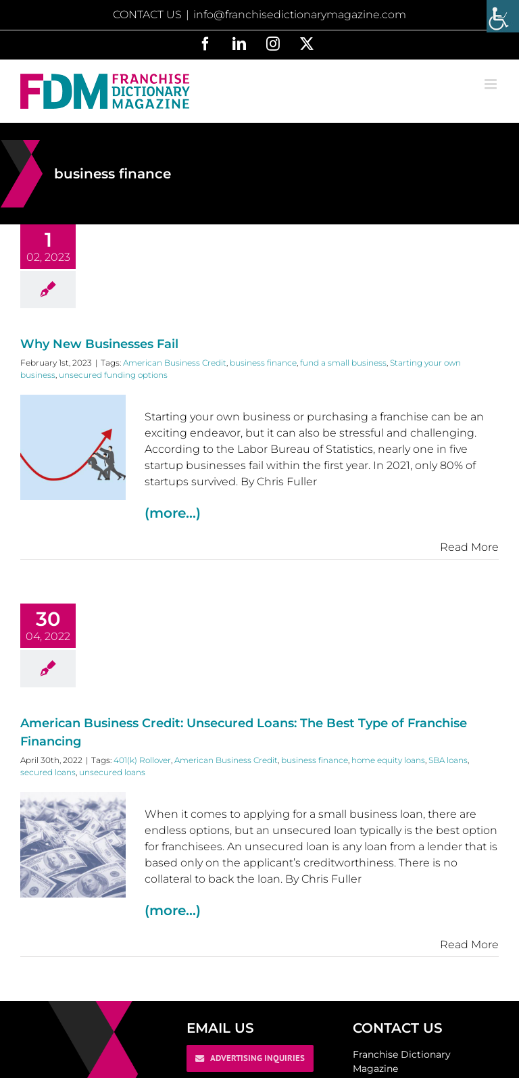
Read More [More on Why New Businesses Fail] (469, 547)
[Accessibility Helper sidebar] (503, 16)
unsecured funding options (113, 375)
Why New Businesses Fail (99, 344)
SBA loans (448, 760)
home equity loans (388, 760)
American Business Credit (174, 363)
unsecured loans (112, 772)
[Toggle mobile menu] (492, 84)
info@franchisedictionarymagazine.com (299, 14)
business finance (263, 363)
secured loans (48, 772)
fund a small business (343, 363)
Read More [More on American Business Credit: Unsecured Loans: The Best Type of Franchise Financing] (469, 944)
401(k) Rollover (142, 760)
